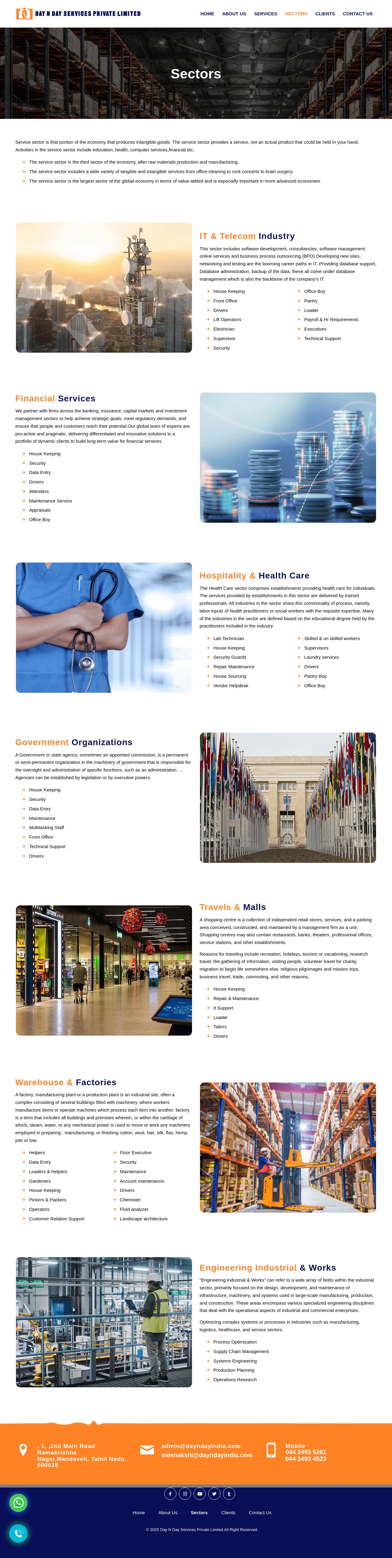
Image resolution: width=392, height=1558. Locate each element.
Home (139, 1512)
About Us (167, 1512)
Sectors (196, 74)
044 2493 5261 (305, 1452)
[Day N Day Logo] (81, 13)
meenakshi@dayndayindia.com (206, 1455)
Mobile (295, 1446)
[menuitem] (207, 13)
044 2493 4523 (305, 1458)
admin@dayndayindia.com (201, 1446)
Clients (228, 1512)
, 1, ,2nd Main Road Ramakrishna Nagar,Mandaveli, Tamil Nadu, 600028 (81, 1455)
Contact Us (260, 1512)
